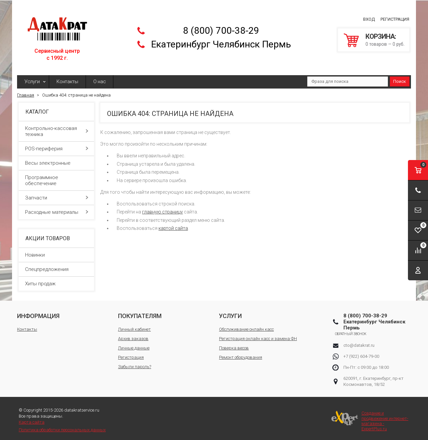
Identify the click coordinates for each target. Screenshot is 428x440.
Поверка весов (234, 344)
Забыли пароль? (134, 362)
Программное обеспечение (56, 177)
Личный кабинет (134, 325)
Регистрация (395, 17)
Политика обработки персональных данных (62, 426)
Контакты (67, 78)
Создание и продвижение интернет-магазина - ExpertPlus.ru (369, 417)
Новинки (35, 251)
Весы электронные (56, 160)
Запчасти (56, 194)
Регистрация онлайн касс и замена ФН (258, 334)
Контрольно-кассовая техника (56, 128)
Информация (38, 312)
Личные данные (133, 344)
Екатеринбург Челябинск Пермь (221, 42)
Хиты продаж (40, 280)
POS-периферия (56, 145)
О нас (99, 78)
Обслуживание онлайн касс (246, 325)
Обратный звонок (359, 330)
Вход (369, 17)
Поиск (399, 78)
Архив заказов (133, 334)
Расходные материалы (56, 209)
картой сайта (173, 225)
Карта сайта (31, 418)
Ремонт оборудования (240, 353)
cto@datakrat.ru (358, 341)
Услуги (31, 78)
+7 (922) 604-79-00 (361, 352)
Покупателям (140, 312)
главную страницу (162, 208)
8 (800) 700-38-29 (221, 28)
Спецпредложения (47, 266)
